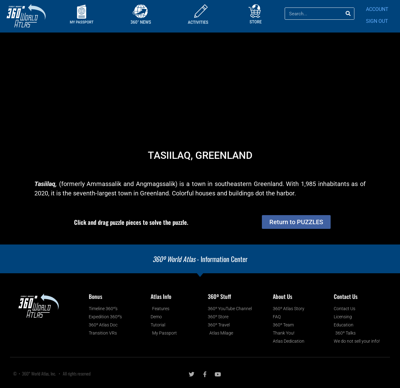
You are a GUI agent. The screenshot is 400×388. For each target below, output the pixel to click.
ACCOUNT (377, 9)
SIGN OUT (377, 21)
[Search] (348, 13)
